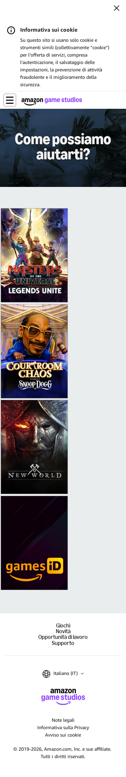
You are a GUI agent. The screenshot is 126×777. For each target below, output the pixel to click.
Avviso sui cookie (63, 735)
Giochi (63, 625)
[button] (9, 100)
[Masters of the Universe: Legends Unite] (34, 255)
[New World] (34, 447)
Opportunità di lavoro (63, 637)
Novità (63, 631)
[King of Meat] (34, 351)
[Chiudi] (116, 8)
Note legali (63, 720)
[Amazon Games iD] (34, 543)
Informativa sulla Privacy (63, 727)
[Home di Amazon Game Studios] (52, 101)
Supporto (63, 643)
